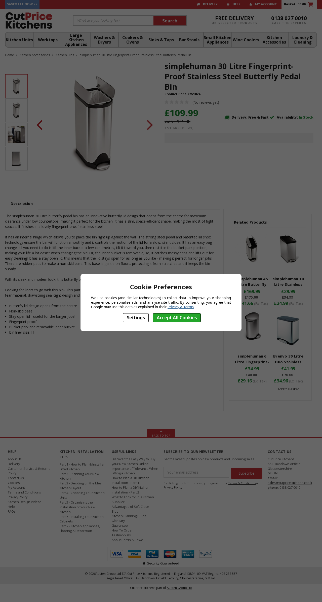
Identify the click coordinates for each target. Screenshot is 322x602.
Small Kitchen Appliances (217, 39)
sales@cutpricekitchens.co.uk (290, 483)
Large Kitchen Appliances (76, 40)
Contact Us (16, 478)
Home (9, 55)
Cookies (14, 483)
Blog (115, 511)
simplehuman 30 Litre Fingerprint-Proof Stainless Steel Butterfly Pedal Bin (135, 55)
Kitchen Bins (65, 55)
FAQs (12, 511)
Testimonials (121, 535)
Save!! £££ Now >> (22, 4)
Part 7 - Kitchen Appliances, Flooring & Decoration (80, 528)
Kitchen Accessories (274, 39)
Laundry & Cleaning (302, 39)
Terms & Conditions (242, 482)
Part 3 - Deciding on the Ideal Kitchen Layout (81, 485)
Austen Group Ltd (179, 588)
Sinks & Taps (161, 40)
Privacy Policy (17, 497)
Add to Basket (288, 389)
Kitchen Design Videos (25, 502)
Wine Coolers (246, 40)
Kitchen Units (19, 40)
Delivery (207, 4)
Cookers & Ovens (132, 39)
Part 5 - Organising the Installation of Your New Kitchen (77, 507)
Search (169, 21)
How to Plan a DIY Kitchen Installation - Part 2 (130, 489)
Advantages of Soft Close (130, 507)
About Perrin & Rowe (127, 540)
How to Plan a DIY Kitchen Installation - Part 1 (130, 480)
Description (22, 203)
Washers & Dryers (104, 39)
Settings (136, 317)
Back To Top (161, 433)
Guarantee (120, 525)
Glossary (118, 521)
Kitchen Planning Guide (129, 516)
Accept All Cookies (177, 317)
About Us (15, 459)
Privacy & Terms (181, 306)
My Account (263, 4)
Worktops (48, 40)
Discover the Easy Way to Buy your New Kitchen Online (133, 461)
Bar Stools (189, 40)
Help (233, 4)
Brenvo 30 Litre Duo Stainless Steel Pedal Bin (288, 361)
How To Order (122, 530)
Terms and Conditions (24, 492)
